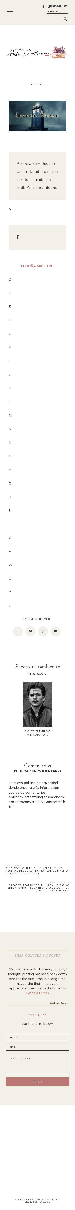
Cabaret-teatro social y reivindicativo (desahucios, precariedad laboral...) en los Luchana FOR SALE (38, 888)
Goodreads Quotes (59, 1003)
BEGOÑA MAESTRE (37, 266)
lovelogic (44, 1202)
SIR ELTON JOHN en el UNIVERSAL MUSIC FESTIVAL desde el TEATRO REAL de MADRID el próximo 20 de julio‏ (37, 871)
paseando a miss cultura (45, 1200)
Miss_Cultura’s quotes (37, 955)
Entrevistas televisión (37, 619)
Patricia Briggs (37, 993)
